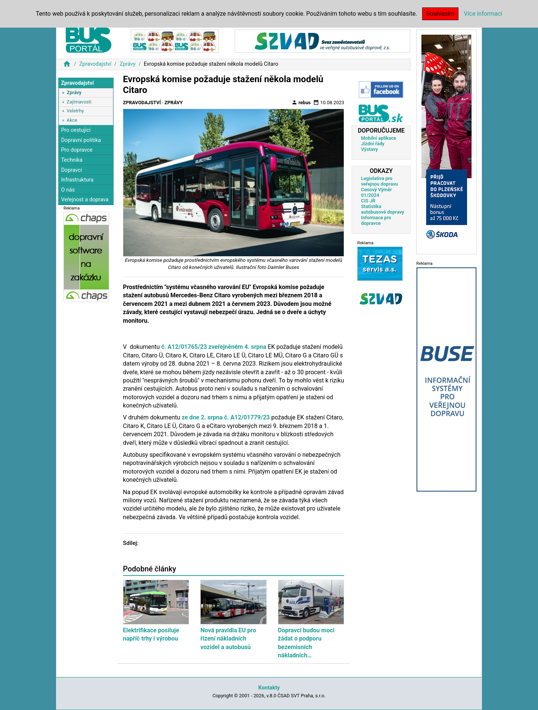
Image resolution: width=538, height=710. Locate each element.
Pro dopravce (76, 150)
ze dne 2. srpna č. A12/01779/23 (226, 417)
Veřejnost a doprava (84, 199)
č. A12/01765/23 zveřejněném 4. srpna (213, 346)
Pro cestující (75, 130)
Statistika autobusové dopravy (382, 209)
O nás (68, 190)
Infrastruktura (77, 180)
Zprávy (128, 64)
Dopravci (71, 170)
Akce (72, 120)
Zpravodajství (95, 64)
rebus (301, 102)
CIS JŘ (368, 201)
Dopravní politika (81, 140)
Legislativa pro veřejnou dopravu (379, 181)
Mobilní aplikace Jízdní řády (378, 140)
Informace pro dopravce (376, 220)
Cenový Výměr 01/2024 (376, 192)
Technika (72, 160)
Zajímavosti (79, 102)
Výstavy (369, 149)
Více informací (483, 13)
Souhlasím (440, 13)
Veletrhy (75, 111)
